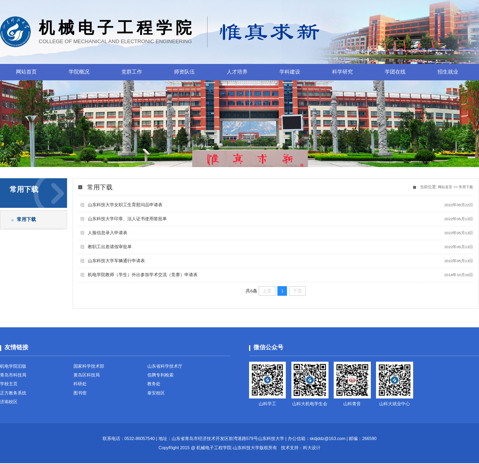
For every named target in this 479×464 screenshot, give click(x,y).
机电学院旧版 (13, 365)
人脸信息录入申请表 (108, 232)
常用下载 (465, 187)
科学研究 (342, 72)
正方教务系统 (13, 393)
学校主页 (9, 384)
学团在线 (395, 72)
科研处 (80, 384)
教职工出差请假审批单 (110, 246)
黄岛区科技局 (86, 374)
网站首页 (26, 72)
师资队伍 (184, 72)
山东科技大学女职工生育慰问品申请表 (125, 204)
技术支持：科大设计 (301, 448)
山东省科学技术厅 (164, 365)
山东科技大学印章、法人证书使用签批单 (127, 218)
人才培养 (237, 72)
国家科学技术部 (88, 365)
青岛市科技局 (13, 374)
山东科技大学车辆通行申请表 (116, 260)
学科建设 (290, 72)
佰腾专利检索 (160, 374)
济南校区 (9, 402)
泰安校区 (156, 393)
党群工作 (132, 72)
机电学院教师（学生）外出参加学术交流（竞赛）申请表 (143, 274)
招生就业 (448, 72)
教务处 (153, 384)
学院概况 (79, 72)
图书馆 (80, 393)
